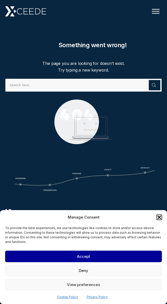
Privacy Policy (97, 297)
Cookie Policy (67, 297)
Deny (83, 270)
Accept (83, 256)
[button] (159, 217)
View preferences (83, 284)
